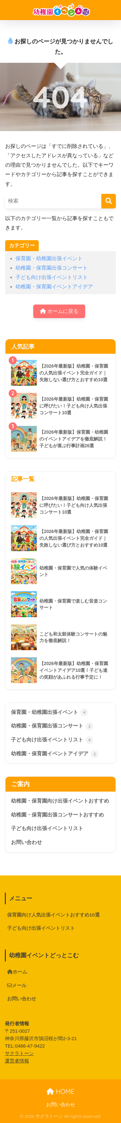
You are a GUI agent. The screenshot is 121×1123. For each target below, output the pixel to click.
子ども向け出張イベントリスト (51, 277)
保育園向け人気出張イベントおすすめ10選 (53, 914)
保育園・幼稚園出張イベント (49, 258)
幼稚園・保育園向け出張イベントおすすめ (60, 801)
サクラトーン (19, 1053)
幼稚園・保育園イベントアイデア (54, 286)
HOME (60, 1091)
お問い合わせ (26, 842)
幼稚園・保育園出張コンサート (51, 268)
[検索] (108, 201)
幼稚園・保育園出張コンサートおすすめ (57, 814)
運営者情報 (17, 1060)
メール (16, 985)
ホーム (17, 971)
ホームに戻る (59, 311)
